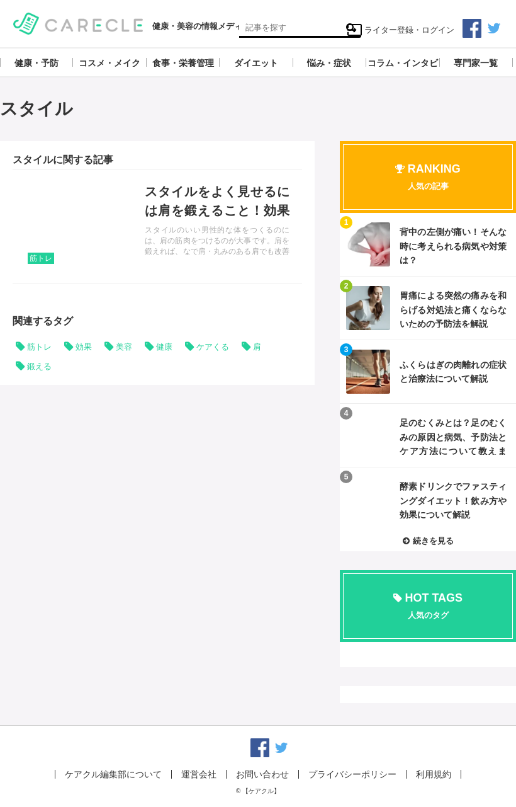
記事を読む (157, 226)
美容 (124, 347)
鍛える (39, 366)
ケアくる (212, 347)
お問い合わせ (262, 774)
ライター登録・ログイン (400, 30)
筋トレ (41, 258)
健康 (164, 347)
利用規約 (433, 774)
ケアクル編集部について (113, 774)
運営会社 (198, 774)
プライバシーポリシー (352, 774)
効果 (84, 347)
